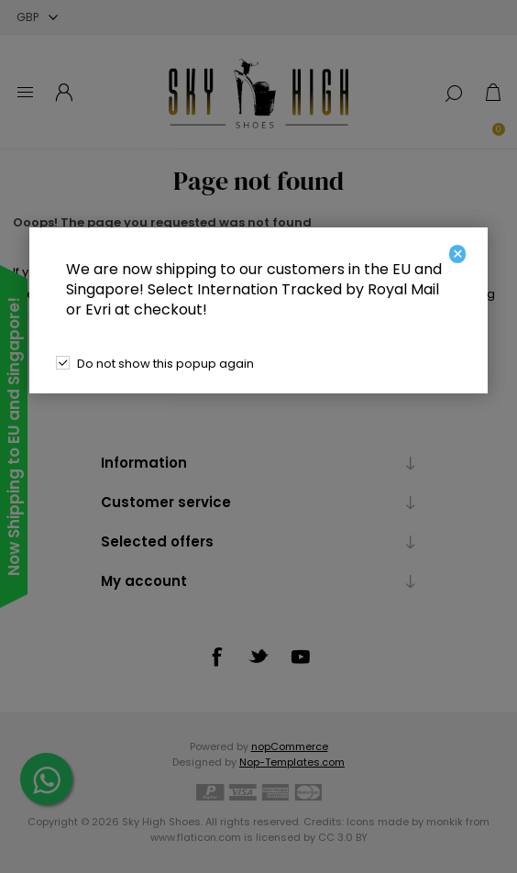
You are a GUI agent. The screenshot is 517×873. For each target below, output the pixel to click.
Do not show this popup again (165, 363)
